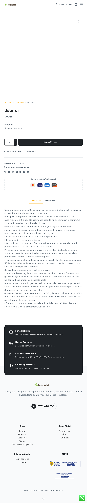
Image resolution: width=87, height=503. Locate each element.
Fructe (22, 431)
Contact (65, 438)
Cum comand (22, 459)
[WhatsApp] (20, 172)
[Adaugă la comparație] (29, 151)
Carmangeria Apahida (22, 444)
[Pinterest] (13, 172)
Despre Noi (64, 431)
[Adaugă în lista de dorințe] (12, 151)
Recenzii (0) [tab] (50, 200)
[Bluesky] (28, 172)
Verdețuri (22, 438)
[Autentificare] (64, 4)
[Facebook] (5, 172)
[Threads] (24, 172)
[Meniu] (81, 4)
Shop (64, 434)
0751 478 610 (42, 406)
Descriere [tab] (36, 200)
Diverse (22, 441)
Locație (22, 462)
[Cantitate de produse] (10, 142)
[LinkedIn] (17, 172)
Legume (20, 163)
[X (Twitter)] (9, 172)
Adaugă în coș (50, 142)
